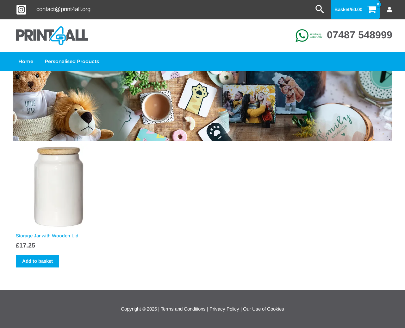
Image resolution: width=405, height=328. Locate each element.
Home (24, 61)
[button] (319, 9)
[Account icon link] (389, 9)
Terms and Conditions (183, 309)
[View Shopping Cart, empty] (356, 9)
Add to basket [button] (37, 261)
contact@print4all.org (63, 9)
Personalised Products (69, 61)
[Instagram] (21, 9)
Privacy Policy (224, 309)
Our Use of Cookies (263, 309)
